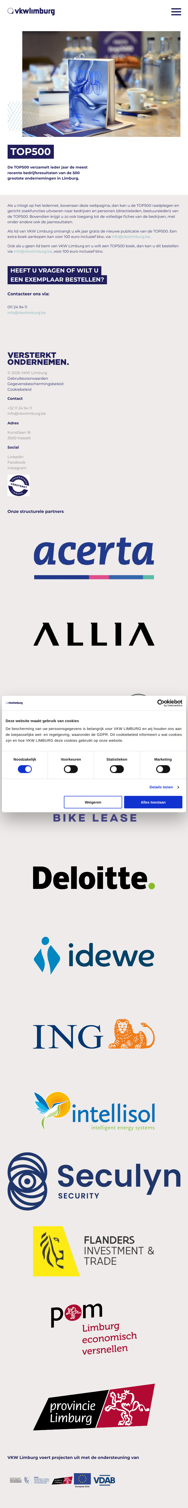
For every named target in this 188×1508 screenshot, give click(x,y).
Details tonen (161, 787)
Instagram (17, 468)
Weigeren (93, 802)
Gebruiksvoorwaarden (28, 378)
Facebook (16, 462)
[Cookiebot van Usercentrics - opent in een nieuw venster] (161, 703)
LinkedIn (16, 457)
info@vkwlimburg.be (131, 236)
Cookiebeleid (20, 389)
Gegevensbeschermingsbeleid (36, 383)
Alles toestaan (153, 802)
